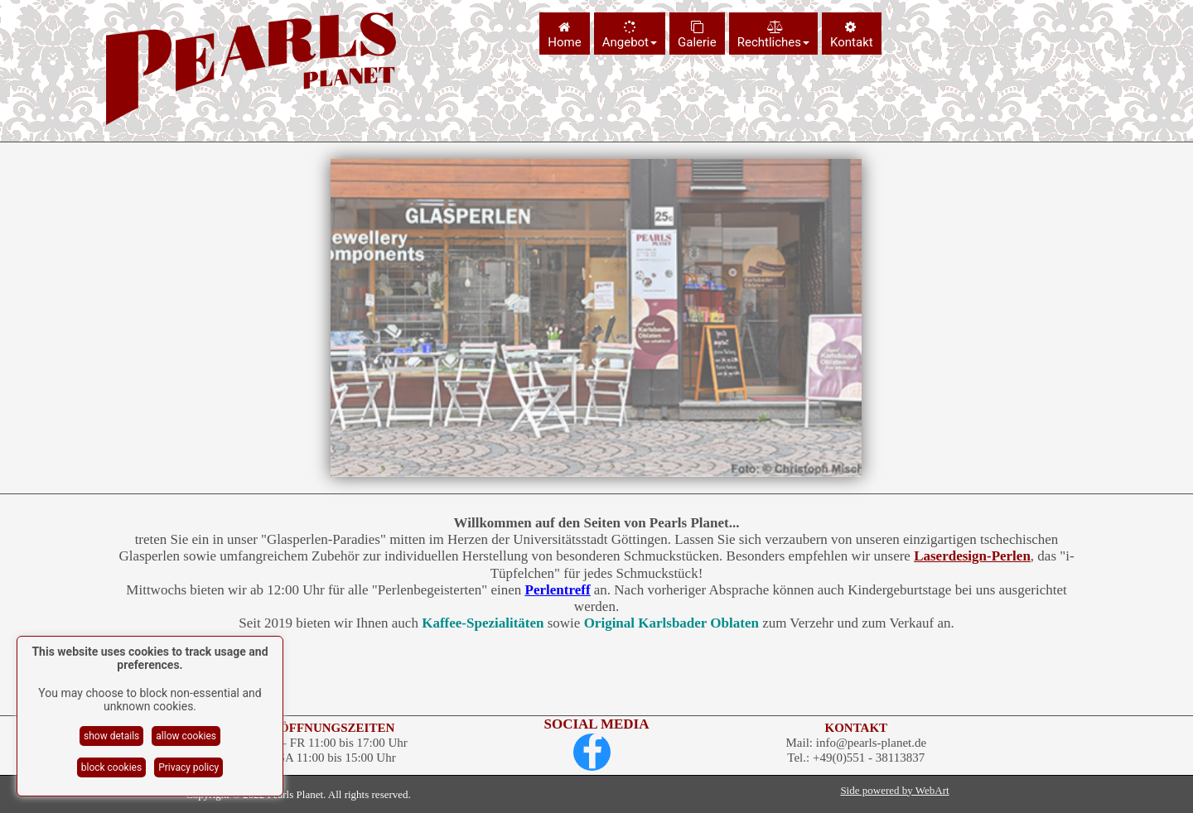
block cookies (111, 767)
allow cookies (186, 736)
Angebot (629, 35)
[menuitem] (566, 33)
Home (564, 35)
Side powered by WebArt (894, 790)
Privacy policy (188, 767)
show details (111, 736)
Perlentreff (558, 590)
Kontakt (851, 35)
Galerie (697, 35)
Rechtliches (773, 35)
